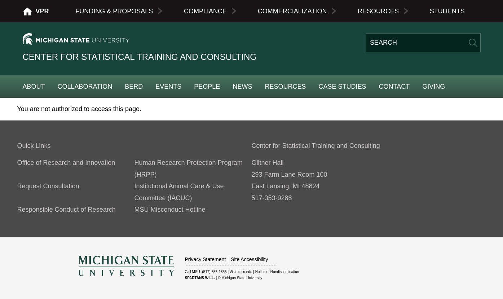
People (207, 86)
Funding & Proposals (114, 11)
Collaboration (85, 86)
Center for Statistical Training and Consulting (140, 57)
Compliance (205, 11)
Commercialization (292, 11)
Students (447, 11)
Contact (394, 86)
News (242, 86)
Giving (433, 86)
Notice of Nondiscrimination (277, 272)
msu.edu (245, 272)
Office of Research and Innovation (66, 162)
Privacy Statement (205, 259)
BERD (134, 86)
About (34, 86)
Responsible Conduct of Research (66, 209)
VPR (42, 11)
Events (168, 86)
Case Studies (342, 86)
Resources (378, 11)
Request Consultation (48, 186)
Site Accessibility (249, 259)
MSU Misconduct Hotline (170, 209)
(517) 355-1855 (214, 272)
